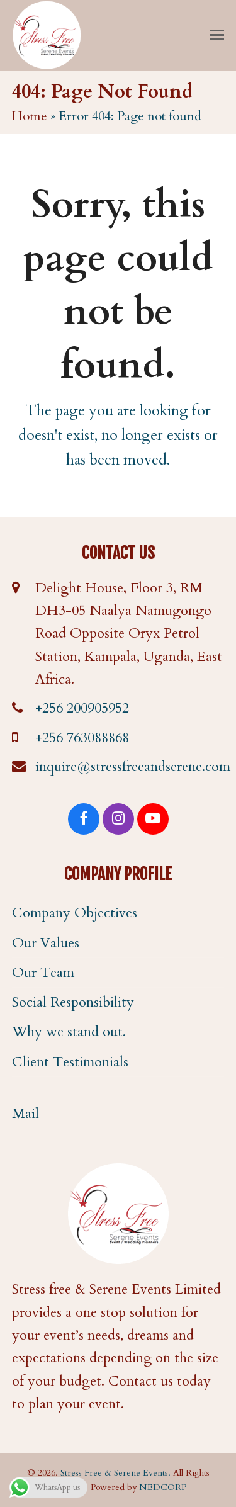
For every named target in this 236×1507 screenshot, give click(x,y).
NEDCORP (162, 1487)
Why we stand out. (69, 1031)
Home (29, 116)
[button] (217, 35)
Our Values (45, 943)
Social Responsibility (73, 1002)
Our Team (43, 972)
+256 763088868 (82, 737)
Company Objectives (74, 912)
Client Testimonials (70, 1062)
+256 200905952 (82, 708)
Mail (25, 1113)
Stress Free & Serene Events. (115, 1473)
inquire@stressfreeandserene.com (132, 766)
